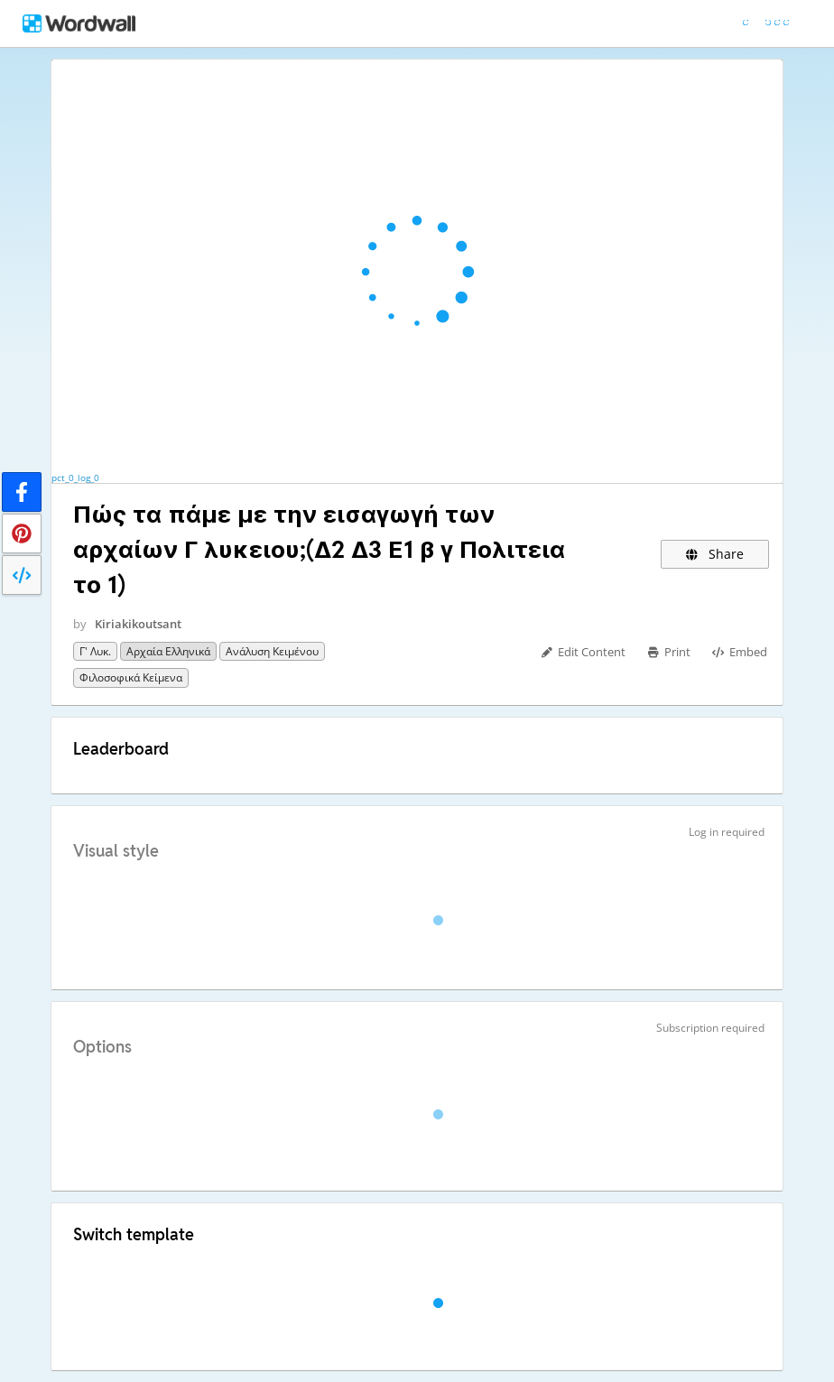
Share (715, 553)
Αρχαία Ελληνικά (168, 651)
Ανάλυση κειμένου (272, 651)
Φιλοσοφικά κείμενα (130, 677)
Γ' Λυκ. (95, 651)
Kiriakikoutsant (138, 624)
